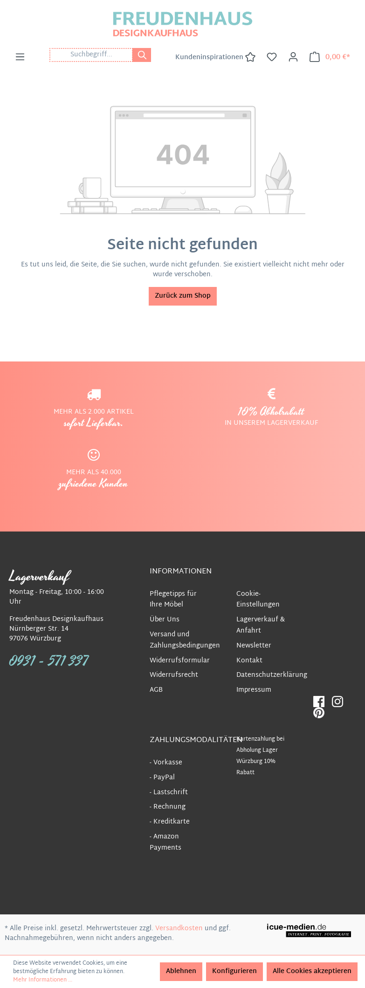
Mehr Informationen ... (42, 980)
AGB (156, 690)
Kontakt (249, 661)
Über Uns (164, 620)
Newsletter (253, 646)
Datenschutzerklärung (271, 675)
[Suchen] (141, 55)
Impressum (253, 690)
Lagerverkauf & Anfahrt (260, 625)
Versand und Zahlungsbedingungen (185, 640)
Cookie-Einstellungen (258, 599)
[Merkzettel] (271, 57)
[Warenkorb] (330, 57)
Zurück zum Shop (183, 296)
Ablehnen (181, 971)
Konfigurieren (234, 971)
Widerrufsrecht (174, 675)
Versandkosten (179, 928)
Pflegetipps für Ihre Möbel (173, 599)
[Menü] (20, 57)
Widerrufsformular (180, 661)
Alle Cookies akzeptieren (312, 971)
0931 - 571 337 (49, 661)
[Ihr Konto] (293, 57)
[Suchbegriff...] (91, 55)
